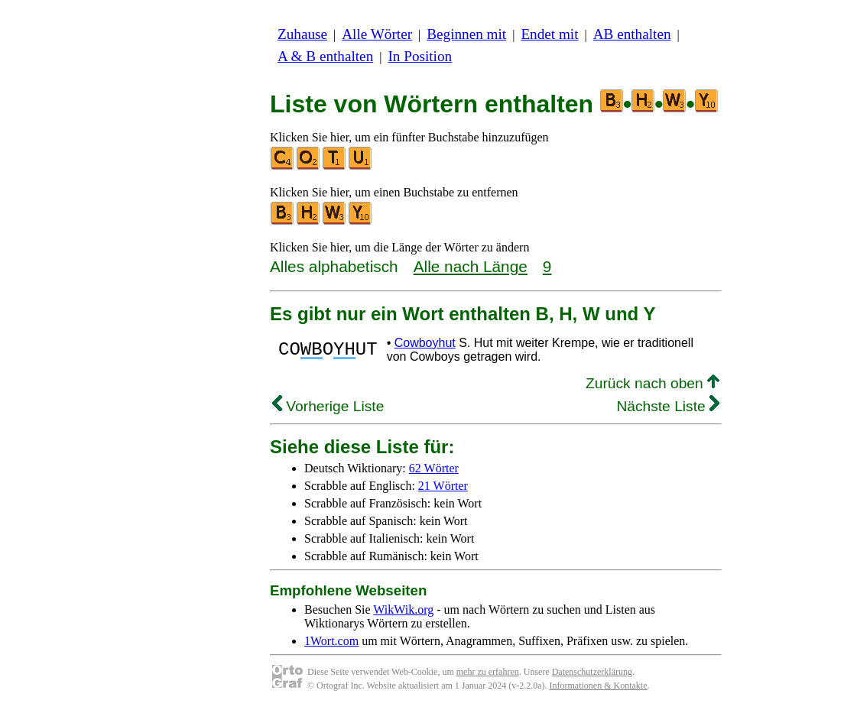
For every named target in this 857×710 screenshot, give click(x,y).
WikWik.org (403, 609)
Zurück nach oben (652, 383)
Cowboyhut (425, 342)
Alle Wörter (377, 34)
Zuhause (302, 34)
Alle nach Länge (471, 266)
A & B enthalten (325, 56)
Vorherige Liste (328, 406)
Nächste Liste (667, 406)
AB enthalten (632, 34)
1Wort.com (331, 640)
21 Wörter (443, 485)
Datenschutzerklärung (592, 671)
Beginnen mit (466, 34)
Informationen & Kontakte (599, 685)
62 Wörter (434, 468)
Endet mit (549, 34)
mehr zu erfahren (487, 671)
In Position (420, 56)
